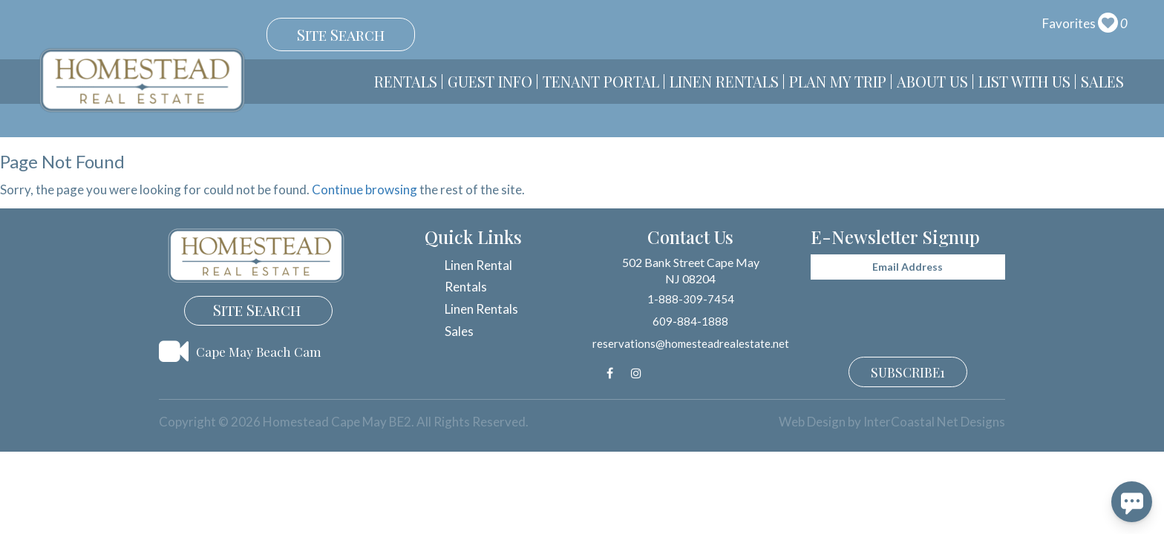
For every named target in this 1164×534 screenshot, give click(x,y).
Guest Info (490, 81)
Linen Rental (478, 265)
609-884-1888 (690, 321)
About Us (932, 81)
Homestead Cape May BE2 (142, 80)
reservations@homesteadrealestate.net (690, 343)
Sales (1102, 81)
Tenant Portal (601, 81)
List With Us (1024, 81)
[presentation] (909, 312)
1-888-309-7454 (690, 299)
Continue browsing (364, 189)
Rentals (405, 81)
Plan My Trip (837, 81)
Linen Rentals (724, 81)
